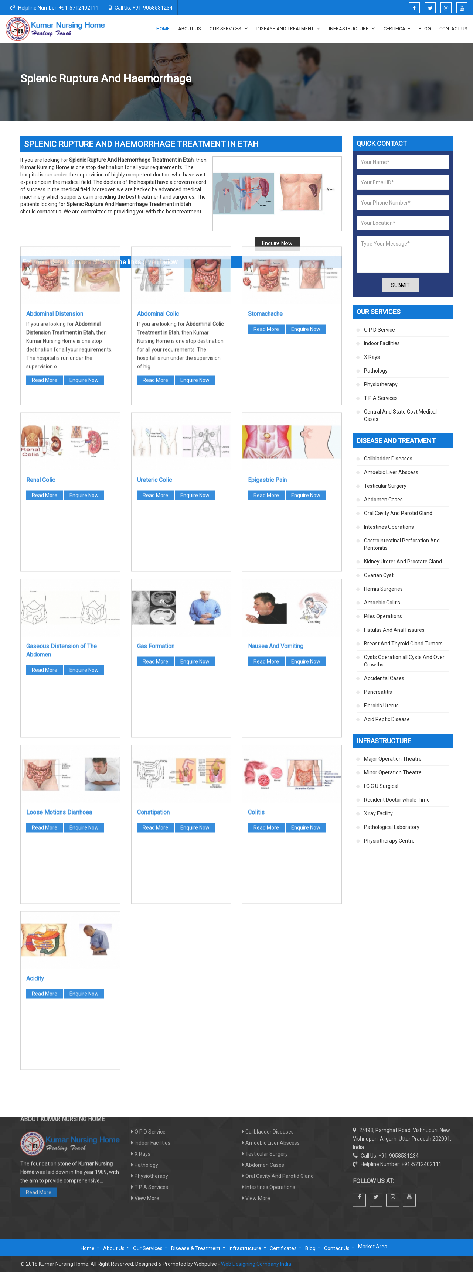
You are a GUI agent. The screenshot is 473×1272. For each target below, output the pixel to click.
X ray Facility (378, 813)
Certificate (397, 28)
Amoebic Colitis (382, 603)
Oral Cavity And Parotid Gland (398, 513)
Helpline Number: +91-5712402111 (54, 7)
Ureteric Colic (154, 344)
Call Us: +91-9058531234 (141, 7)
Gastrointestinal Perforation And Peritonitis (402, 544)
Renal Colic (40, 344)
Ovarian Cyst (379, 575)
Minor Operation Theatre (393, 772)
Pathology (376, 371)
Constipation (153, 676)
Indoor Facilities (382, 343)
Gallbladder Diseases (388, 459)
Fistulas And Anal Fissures (394, 630)
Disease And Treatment (288, 28)
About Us (189, 28)
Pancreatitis (378, 692)
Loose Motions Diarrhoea (59, 676)
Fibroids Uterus (381, 706)
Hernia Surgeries (383, 589)
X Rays (372, 357)
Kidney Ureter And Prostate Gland (403, 562)
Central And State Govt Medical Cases (400, 415)
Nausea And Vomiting (275, 510)
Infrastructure (352, 28)
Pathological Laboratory (391, 827)
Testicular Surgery (385, 486)
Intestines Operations (389, 527)
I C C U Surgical (381, 786)
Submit (400, 285)
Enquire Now (84, 245)
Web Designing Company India (256, 1264)
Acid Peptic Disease (387, 719)
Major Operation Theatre (393, 759)
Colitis (256, 676)
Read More (44, 245)
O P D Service (379, 330)
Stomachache (265, 178)
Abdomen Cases (348, 79)
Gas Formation (155, 510)
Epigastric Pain (267, 344)
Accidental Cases (384, 678)
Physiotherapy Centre (389, 841)
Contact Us (453, 28)
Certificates (283, 1248)
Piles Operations (383, 616)
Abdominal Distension (54, 178)
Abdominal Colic (158, 178)
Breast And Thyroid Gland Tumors (403, 644)
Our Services (229, 28)
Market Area (372, 1246)
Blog (425, 28)
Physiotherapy (381, 384)
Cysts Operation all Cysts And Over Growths (404, 661)
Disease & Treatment (195, 1248)
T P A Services (381, 398)
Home (163, 28)
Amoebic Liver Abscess (391, 472)
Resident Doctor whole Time (397, 800)
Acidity (35, 843)
